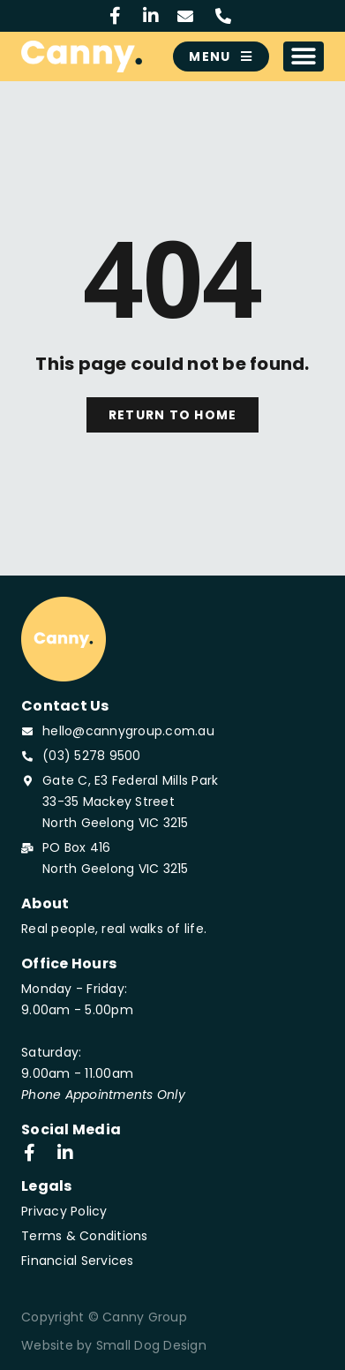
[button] (304, 56)
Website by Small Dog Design (113, 1345)
